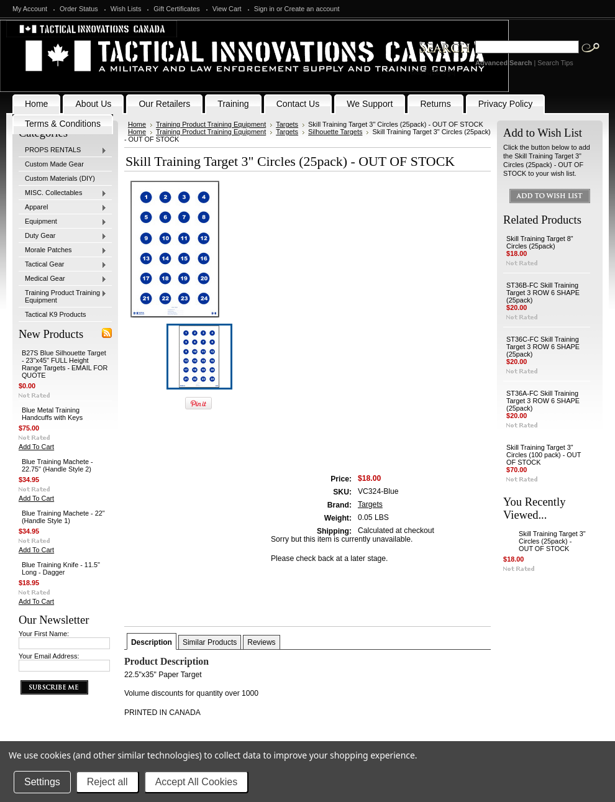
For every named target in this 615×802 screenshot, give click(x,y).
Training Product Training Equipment (63, 296)
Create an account (312, 8)
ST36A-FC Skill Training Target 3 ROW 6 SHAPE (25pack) (543, 401)
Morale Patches (63, 250)
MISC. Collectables (63, 193)
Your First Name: (44, 633)
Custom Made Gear (54, 164)
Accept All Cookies (196, 782)
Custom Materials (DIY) (60, 178)
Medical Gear (63, 279)
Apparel (63, 207)
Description (151, 642)
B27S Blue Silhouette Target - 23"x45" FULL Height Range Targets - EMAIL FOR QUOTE (64, 364)
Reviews (261, 642)
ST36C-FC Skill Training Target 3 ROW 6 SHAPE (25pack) (543, 346)
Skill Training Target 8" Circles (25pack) (539, 242)
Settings (42, 782)
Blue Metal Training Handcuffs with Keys (52, 413)
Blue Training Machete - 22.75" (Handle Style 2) (57, 465)
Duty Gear (63, 236)
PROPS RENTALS (63, 150)
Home (137, 124)
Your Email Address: (49, 656)
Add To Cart (36, 446)
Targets (287, 124)
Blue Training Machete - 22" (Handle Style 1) (63, 516)
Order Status (79, 8)
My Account (29, 8)
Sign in (264, 8)
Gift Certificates (176, 8)
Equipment (63, 221)
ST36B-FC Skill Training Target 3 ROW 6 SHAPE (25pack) (543, 292)
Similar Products (210, 642)
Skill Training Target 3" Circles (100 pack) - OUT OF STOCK (543, 455)
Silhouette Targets (335, 131)
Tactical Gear (63, 264)
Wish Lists (126, 8)
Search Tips (555, 62)
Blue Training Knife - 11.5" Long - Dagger (61, 568)
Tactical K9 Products (55, 314)
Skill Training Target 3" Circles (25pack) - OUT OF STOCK (552, 541)
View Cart (227, 8)
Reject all (107, 782)
